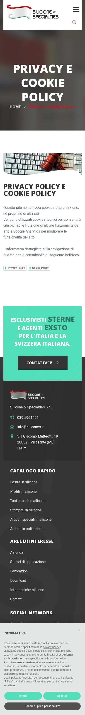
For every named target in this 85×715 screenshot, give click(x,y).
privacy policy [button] (51, 647)
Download (18, 580)
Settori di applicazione (28, 562)
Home (15, 106)
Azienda (16, 552)
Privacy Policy (16, 268)
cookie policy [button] (58, 658)
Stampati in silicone (25, 510)
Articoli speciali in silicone (31, 519)
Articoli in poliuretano (27, 529)
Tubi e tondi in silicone (28, 501)
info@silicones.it (30, 427)
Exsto (56, 327)
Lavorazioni (19, 571)
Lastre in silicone (23, 482)
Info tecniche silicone (27, 590)
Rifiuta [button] (23, 695)
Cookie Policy (40, 268)
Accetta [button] (62, 695)
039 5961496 (28, 417)
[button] (79, 630)
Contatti (16, 599)
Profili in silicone (23, 491)
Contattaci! (43, 362)
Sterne (61, 319)
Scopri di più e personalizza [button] (42, 706)
